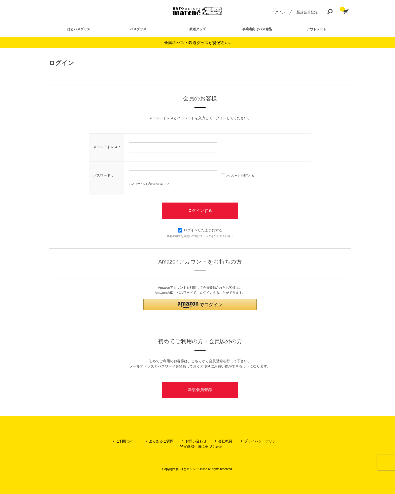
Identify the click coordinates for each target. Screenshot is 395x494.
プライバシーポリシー (261, 441)
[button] (200, 304)
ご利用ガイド (126, 441)
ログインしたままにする (200, 230)
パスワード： (103, 175)
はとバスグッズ (78, 29)
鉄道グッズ (197, 29)
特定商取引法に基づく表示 (201, 446)
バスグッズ (138, 29)
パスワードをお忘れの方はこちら (150, 183)
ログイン (278, 12)
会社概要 (225, 441)
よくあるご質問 (161, 441)
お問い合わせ (196, 441)
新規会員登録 (307, 12)
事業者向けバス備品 (257, 29)
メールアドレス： (107, 147)
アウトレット (316, 29)
